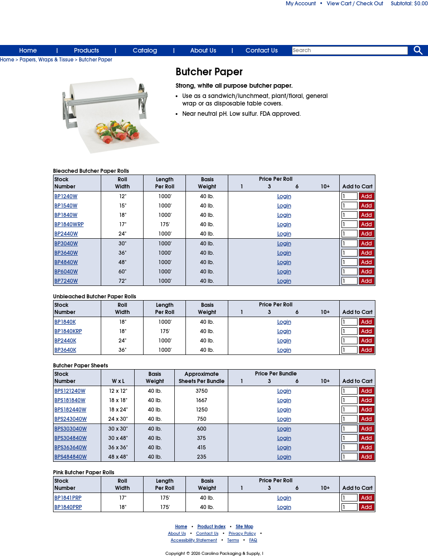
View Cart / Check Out (355, 3)
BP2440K (65, 340)
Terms (233, 540)
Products (86, 50)
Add (366, 196)
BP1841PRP (68, 497)
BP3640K (65, 350)
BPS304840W (70, 438)
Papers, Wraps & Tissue (47, 60)
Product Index (212, 526)
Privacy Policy (242, 533)
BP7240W (66, 281)
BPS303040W (70, 428)
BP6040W (66, 271)
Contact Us (262, 50)
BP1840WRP (69, 224)
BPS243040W (70, 419)
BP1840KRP (68, 331)
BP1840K (65, 322)
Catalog (145, 50)
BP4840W (66, 262)
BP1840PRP (68, 507)
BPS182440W (70, 409)
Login (284, 196)
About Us (203, 50)
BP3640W (66, 253)
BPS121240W (70, 391)
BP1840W (66, 215)
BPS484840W (70, 456)
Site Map (244, 526)
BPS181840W (70, 400)
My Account (301, 3)
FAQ (253, 540)
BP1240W (66, 196)
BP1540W (66, 205)
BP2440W (66, 233)
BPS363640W (70, 447)
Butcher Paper (95, 60)
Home (28, 50)
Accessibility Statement (194, 540)
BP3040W (66, 243)
